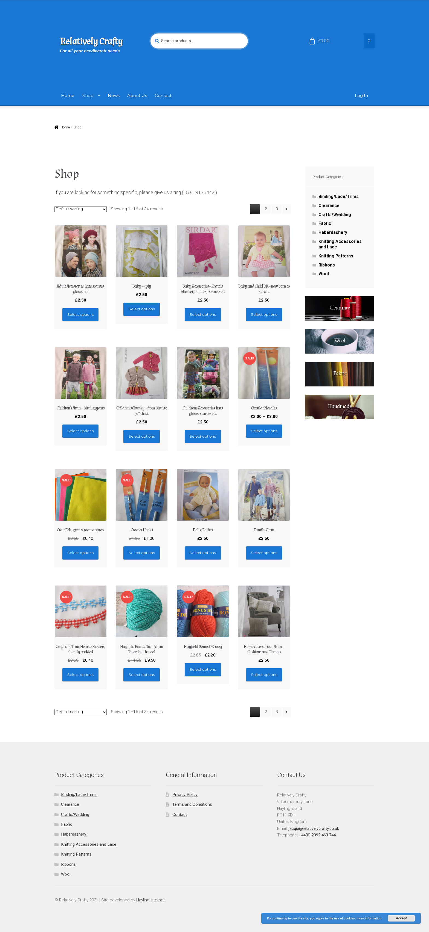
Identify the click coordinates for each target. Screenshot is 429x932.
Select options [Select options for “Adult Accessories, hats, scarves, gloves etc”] (80, 314)
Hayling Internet (150, 899)
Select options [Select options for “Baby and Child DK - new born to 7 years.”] (264, 314)
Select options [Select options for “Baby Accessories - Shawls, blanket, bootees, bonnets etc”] (203, 314)
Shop (88, 95)
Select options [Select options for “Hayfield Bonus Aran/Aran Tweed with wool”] (142, 674)
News (114, 95)
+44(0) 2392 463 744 (317, 835)
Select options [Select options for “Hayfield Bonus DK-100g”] (203, 669)
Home (67, 95)
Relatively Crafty (91, 41)
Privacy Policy (185, 794)
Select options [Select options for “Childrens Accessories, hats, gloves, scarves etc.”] (203, 436)
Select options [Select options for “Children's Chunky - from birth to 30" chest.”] (142, 436)
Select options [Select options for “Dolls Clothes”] (203, 552)
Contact (163, 95)
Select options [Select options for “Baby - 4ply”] (142, 309)
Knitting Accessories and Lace (88, 844)
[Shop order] (80, 209)
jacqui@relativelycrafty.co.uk (314, 828)
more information (368, 918)
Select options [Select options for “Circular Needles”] (264, 431)
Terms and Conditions (192, 804)
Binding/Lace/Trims (338, 196)
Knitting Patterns (335, 256)
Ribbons (326, 265)
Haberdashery (332, 232)
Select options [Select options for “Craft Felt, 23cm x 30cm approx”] (80, 552)
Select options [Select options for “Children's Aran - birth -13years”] (80, 431)
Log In (361, 95)
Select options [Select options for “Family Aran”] (264, 552)
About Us (137, 95)
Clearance (329, 205)
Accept (401, 918)
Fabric (324, 223)
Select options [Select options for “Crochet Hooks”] (142, 552)
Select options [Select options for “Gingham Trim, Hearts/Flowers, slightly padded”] (80, 674)
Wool (323, 273)
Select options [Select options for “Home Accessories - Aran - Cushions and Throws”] (264, 674)
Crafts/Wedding (334, 214)
